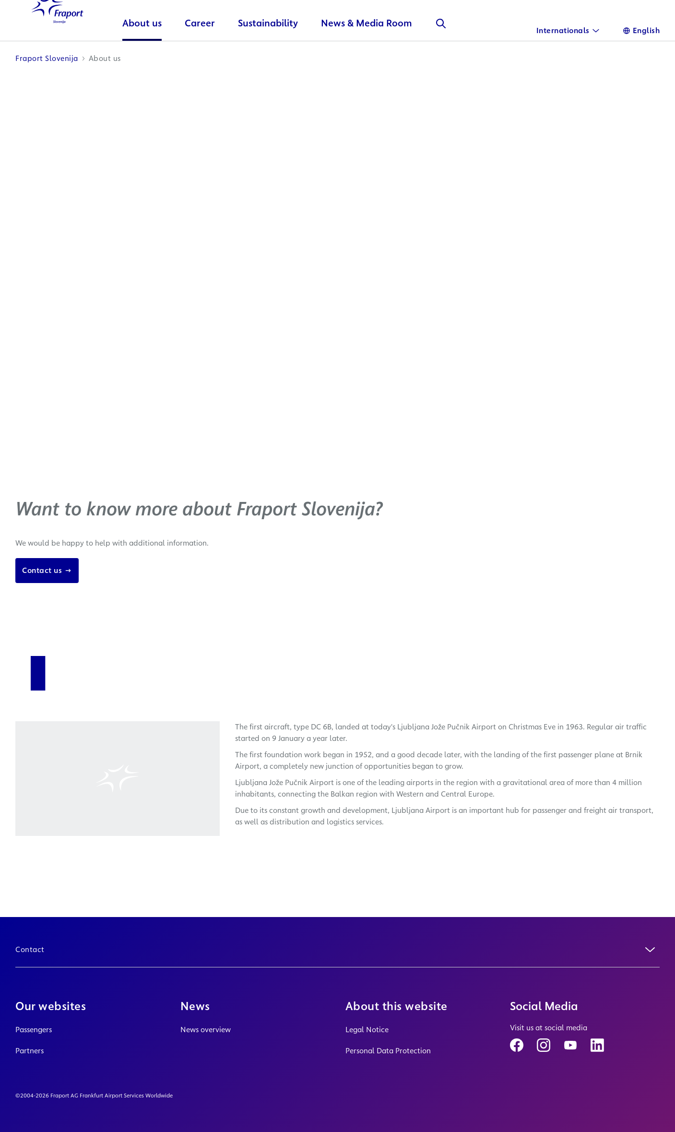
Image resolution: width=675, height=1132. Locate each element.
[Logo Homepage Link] (63, 38)
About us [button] (154, 55)
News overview (205, 1030)
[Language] (641, 30)
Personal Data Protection (388, 1051)
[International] (568, 30)
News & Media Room (378, 55)
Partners (29, 1051)
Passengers (33, 1030)
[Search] (453, 55)
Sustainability (280, 55)
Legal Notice (367, 1030)
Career (212, 55)
